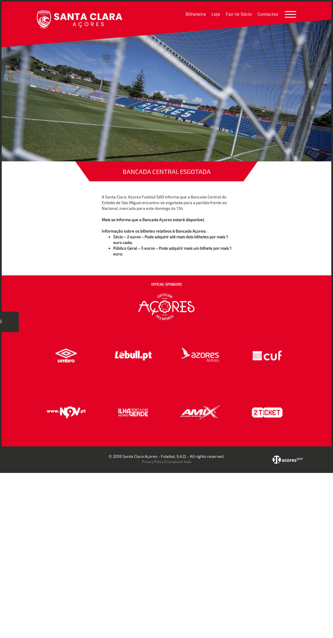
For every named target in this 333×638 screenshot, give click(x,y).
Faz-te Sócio (239, 14)
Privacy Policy (153, 462)
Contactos (267, 14)
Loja (216, 14)
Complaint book (178, 462)
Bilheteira (196, 14)
